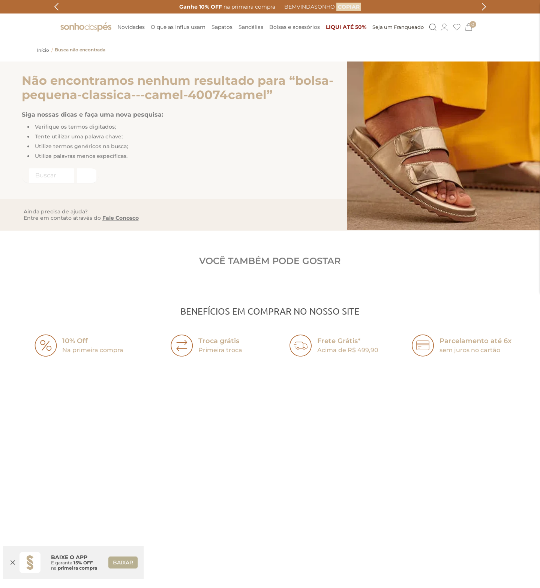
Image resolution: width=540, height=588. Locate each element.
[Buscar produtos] (85, 175)
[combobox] (60, 175)
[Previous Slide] (56, 6)
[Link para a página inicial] (43, 50)
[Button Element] (432, 27)
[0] (472, 27)
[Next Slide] (484, 6)
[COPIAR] (348, 7)
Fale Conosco (120, 217)
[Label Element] (60, 175)
